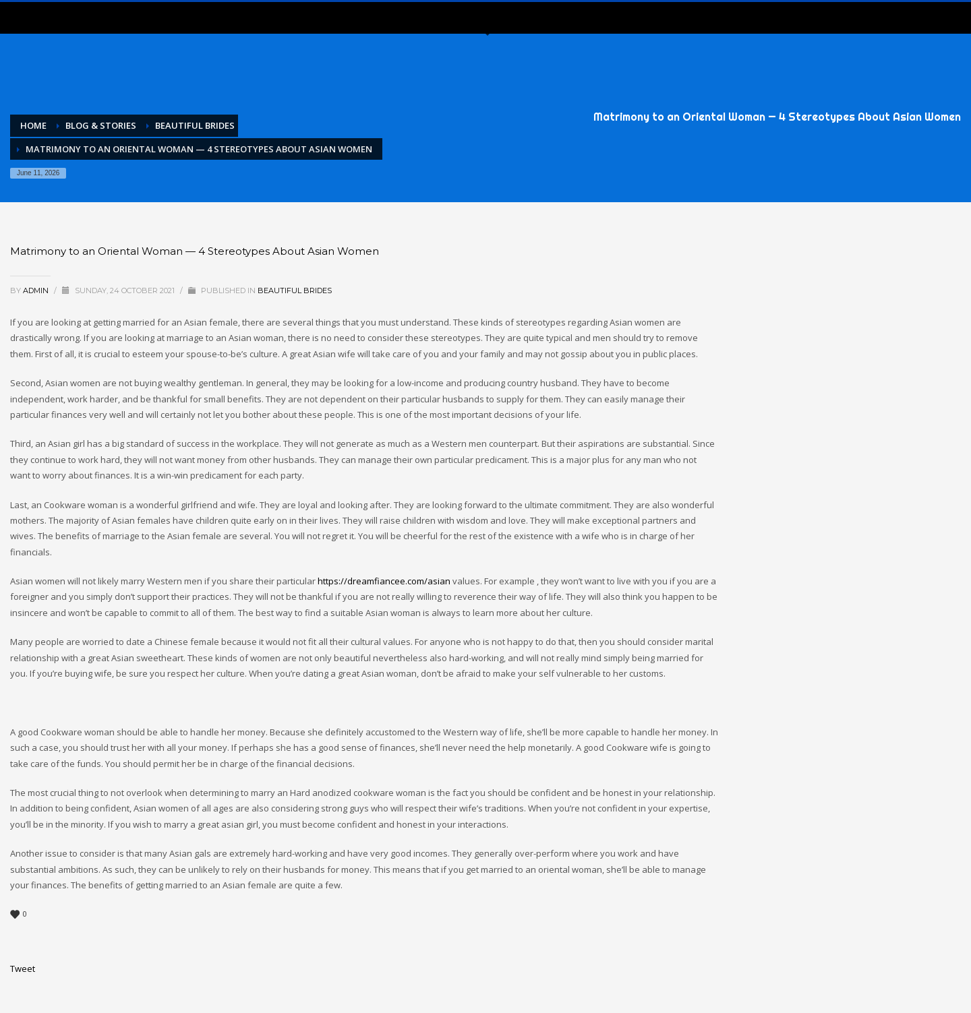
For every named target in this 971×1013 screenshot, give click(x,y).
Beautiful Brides (295, 290)
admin (37, 290)
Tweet (22, 968)
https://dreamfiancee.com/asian (384, 581)
